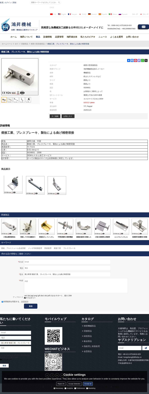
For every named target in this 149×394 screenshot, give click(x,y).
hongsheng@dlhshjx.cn (132, 357)
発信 (30, 306)
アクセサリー (30, 298)
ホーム (13, 37)
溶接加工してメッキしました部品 (46, 237)
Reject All (61, 384)
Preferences (79, 388)
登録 (14, 2)
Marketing (90, 388)
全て (17, 44)
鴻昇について (26, 37)
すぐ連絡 (55, 116)
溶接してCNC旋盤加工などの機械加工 (28, 237)
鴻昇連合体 (72, 37)
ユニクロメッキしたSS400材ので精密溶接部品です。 (121, 237)
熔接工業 (57, 248)
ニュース (102, 37)
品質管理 (59, 37)
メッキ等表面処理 (35, 248)
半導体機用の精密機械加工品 (65, 237)
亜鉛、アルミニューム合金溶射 (13, 248)
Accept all (87, 384)
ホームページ (7, 44)
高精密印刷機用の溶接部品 (139, 237)
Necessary (58, 388)
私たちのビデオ (87, 37)
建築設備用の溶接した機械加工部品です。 (83, 237)
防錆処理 (47, 248)
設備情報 (47, 37)
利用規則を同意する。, (15, 302)
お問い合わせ (132, 37)
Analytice (69, 388)
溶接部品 (24, 44)
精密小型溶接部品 (38, 44)
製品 (38, 37)
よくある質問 (116, 37)
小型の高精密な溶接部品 (102, 237)
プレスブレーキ (69, 248)
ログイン (7, 2)
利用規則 (24, 302)
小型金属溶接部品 (9, 237)
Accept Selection (74, 384)
